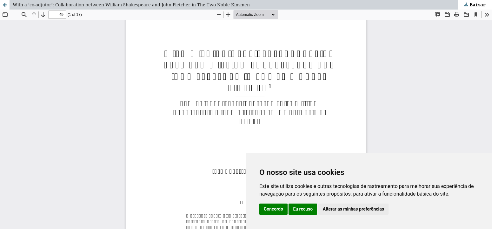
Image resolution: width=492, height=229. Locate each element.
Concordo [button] (273, 209)
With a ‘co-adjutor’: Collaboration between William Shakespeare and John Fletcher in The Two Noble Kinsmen (131, 5)
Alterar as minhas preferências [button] (353, 209)
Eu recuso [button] (303, 209)
